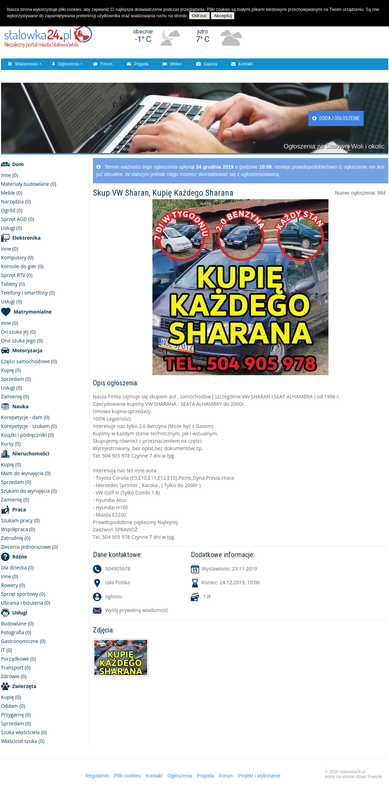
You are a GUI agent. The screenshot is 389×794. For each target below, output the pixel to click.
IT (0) (6, 650)
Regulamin (97, 776)
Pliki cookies (127, 776)
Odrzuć (199, 15)
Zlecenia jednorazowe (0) (29, 546)
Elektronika (26, 237)
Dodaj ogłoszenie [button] (336, 118)
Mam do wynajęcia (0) (26, 473)
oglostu (113, 596)
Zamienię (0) (15, 396)
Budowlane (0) (17, 623)
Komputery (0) (17, 257)
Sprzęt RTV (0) (17, 275)
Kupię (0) (11, 370)
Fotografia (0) (16, 632)
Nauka (20, 406)
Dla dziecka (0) (17, 567)
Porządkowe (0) (18, 658)
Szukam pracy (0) (20, 520)
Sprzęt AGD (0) (17, 219)
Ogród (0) (12, 210)
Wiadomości (23, 64)
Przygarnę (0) (16, 714)
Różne (19, 556)
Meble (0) (11, 192)
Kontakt (242, 64)
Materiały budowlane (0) (28, 184)
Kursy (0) (11, 443)
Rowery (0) (13, 585)
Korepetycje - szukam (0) (29, 426)
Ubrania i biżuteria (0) (25, 602)
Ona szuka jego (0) (22, 340)
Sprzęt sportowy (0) (23, 594)
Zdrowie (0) (14, 676)
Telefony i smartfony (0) (28, 292)
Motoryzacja (27, 350)
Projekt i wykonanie (259, 776)
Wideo (172, 64)
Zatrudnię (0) (16, 538)
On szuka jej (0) (18, 331)
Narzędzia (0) (16, 201)
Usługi (19, 612)
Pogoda (138, 64)
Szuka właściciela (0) (24, 732)
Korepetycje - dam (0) (25, 417)
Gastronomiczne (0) (23, 641)
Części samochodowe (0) (29, 361)
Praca (19, 509)
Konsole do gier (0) (22, 266)
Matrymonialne (33, 311)
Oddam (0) (13, 705)
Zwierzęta (24, 686)
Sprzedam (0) (16, 379)
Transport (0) (16, 667)
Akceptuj (223, 15)
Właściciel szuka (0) (22, 741)
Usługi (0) (11, 228)
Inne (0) (9, 175)
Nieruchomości (30, 453)
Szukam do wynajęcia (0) (29, 490)
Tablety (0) (13, 284)
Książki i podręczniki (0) (27, 434)
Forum (103, 64)
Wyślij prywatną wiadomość (136, 610)
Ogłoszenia (65, 64)
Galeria (206, 64)
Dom (18, 164)
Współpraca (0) (18, 529)
